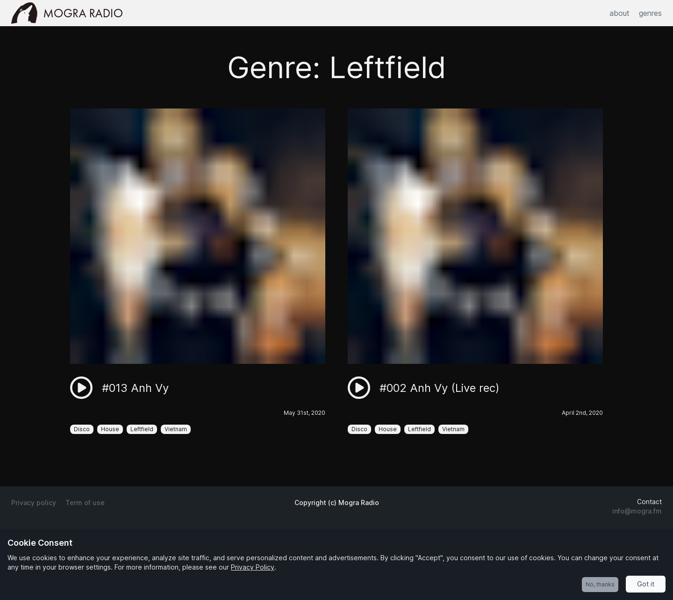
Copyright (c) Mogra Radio (336, 502)
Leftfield (141, 429)
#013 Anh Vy (135, 388)
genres (650, 13)
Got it (645, 584)
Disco (82, 429)
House (110, 429)
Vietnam (176, 429)
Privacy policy (33, 502)
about (619, 13)
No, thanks (600, 584)
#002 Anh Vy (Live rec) (439, 388)
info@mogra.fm (637, 511)
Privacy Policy (252, 567)
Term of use (85, 502)
